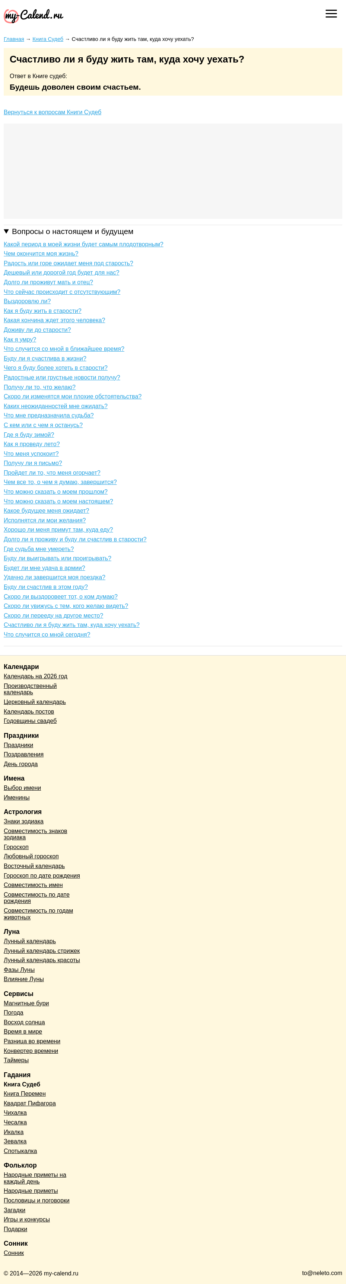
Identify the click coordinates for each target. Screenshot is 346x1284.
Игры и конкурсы (27, 1219)
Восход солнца (24, 1022)
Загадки (14, 1210)
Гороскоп (16, 847)
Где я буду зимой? (29, 435)
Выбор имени (22, 788)
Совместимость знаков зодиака (35, 834)
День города (21, 764)
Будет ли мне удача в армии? (44, 568)
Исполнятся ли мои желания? (45, 520)
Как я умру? (20, 339)
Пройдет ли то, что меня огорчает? (52, 473)
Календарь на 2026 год (35, 676)
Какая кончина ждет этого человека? (54, 320)
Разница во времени (32, 1041)
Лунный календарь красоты (42, 960)
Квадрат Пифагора (30, 1103)
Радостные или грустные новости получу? (62, 377)
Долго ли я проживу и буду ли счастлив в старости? (75, 539)
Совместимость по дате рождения (37, 897)
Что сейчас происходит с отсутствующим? (62, 292)
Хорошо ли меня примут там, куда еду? (58, 529)
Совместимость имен (33, 885)
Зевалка (15, 1141)
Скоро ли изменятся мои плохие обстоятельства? (73, 396)
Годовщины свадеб (30, 721)
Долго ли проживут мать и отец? (48, 282)
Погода (13, 1012)
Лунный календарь (30, 941)
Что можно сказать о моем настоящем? (58, 501)
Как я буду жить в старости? (43, 311)
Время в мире (23, 1031)
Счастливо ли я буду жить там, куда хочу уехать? (72, 625)
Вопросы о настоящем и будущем (72, 231)
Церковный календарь (35, 702)
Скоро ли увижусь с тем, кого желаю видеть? (66, 606)
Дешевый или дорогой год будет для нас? (61, 272)
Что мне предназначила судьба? (49, 415)
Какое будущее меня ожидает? (46, 510)
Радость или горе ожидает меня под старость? (68, 263)
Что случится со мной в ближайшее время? (64, 349)
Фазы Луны (19, 970)
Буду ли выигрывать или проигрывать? (57, 558)
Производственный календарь (30, 689)
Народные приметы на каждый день (35, 1178)
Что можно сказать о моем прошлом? (56, 492)
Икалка (13, 1132)
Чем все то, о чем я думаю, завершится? (60, 482)
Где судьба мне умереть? (39, 549)
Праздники (18, 745)
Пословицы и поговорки (37, 1200)
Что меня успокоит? (31, 454)
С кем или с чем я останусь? (43, 425)
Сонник (14, 1253)
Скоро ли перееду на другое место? (53, 615)
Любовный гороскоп (31, 856)
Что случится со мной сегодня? (47, 634)
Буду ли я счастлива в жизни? (45, 358)
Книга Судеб (22, 1084)
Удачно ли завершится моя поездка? (54, 577)
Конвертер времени (31, 1051)
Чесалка (15, 1122)
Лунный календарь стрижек (42, 951)
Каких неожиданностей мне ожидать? (56, 406)
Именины (17, 797)
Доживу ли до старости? (37, 330)
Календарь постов (29, 711)
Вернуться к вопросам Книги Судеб (52, 112)
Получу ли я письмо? (33, 463)
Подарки (15, 1229)
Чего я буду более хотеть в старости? (56, 368)
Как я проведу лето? (32, 444)
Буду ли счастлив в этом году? (46, 587)
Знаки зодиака (24, 821)
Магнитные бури (26, 1003)
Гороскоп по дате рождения (42, 875)
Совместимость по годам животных (38, 913)
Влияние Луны (24, 979)
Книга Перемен (25, 1094)
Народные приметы (31, 1191)
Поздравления (24, 754)
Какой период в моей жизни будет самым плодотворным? (84, 244)
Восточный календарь (34, 866)
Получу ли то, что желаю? (40, 387)
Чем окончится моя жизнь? (41, 253)
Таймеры (16, 1060)
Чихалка (15, 1113)
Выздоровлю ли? (27, 301)
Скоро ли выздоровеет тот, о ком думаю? (61, 596)
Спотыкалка (20, 1151)
